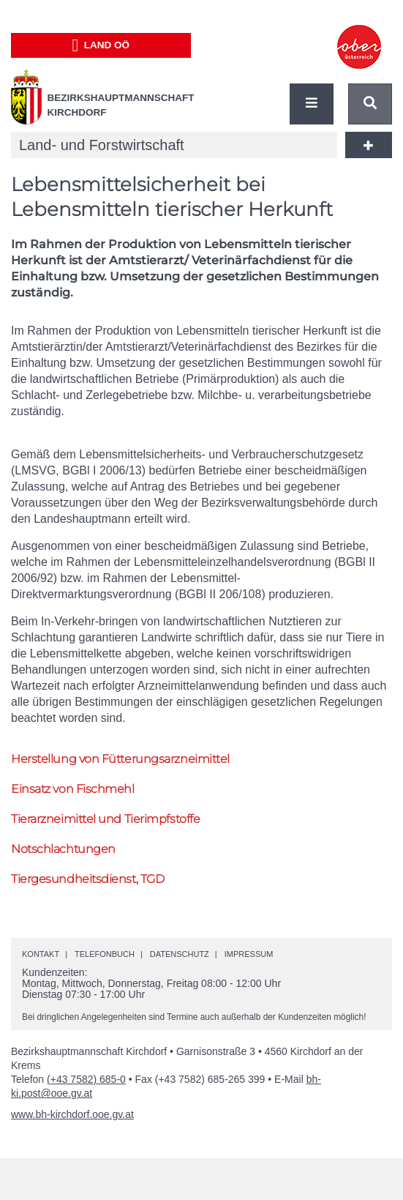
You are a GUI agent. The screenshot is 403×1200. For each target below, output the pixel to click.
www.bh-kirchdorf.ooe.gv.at (72, 1114)
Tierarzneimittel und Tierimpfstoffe (105, 819)
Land (100, 45)
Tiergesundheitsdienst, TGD (87, 879)
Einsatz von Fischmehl (73, 789)
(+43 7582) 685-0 (86, 1079)
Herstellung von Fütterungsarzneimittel (120, 759)
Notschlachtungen (63, 849)
